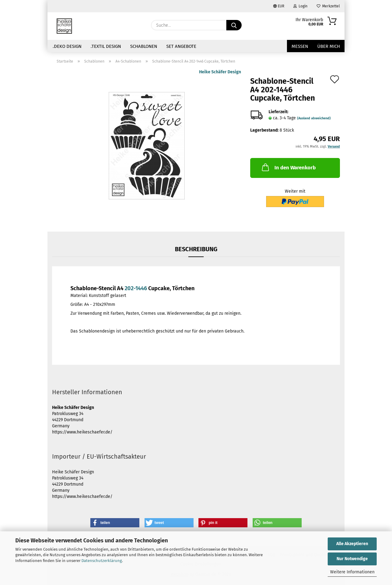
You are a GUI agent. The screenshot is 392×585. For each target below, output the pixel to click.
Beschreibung (196, 249)
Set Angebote (181, 46)
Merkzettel (328, 6)
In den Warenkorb (288, 167)
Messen (300, 46)
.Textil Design (106, 46)
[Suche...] (234, 25)
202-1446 (136, 288)
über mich (328, 46)
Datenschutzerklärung (101, 560)
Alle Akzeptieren (352, 543)
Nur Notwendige (352, 558)
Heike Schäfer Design (220, 72)
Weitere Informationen (352, 572)
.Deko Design (67, 46)
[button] (114, 522)
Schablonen (143, 46)
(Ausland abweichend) (314, 118)
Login (300, 6)
